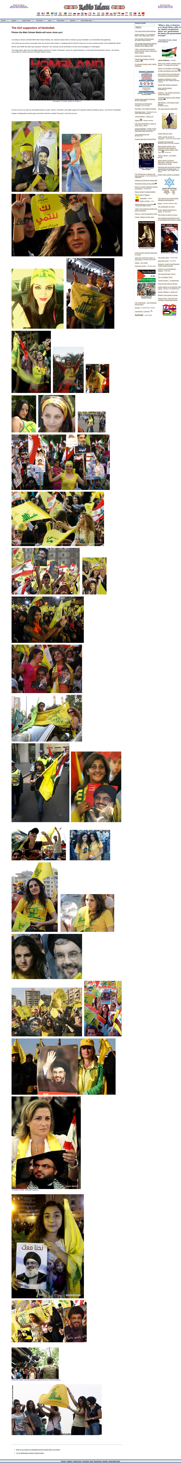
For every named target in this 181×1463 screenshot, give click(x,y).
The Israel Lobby (163, 257)
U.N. (167, 193)
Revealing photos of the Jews (145, 183)
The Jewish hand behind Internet (146, 43)
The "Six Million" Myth (165, 277)
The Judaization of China (166, 207)
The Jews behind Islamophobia (145, 31)
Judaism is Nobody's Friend (167, 79)
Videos (137, 120)
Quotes (137, 308)
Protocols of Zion (140, 266)
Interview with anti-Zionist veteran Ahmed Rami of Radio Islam (169, 168)
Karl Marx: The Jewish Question (145, 109)
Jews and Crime (163, 261)
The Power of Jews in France (167, 215)
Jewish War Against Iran (143, 56)
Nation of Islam (145, 201)
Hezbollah (143, 198)
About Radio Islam (86, 20)
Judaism (14, 20)
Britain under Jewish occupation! (168, 175)
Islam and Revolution (165, 88)
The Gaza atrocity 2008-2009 (167, 109)
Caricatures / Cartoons (142, 311)
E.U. (174, 193)
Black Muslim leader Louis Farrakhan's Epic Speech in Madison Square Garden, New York (168, 149)
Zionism (3, 20)
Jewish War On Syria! (165, 133)
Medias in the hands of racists (168, 295)
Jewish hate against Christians (145, 99)
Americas (166, 191)
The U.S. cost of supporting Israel (146, 214)
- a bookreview (168, 280)
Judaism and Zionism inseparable (146, 180)
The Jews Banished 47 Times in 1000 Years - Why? (145, 124)
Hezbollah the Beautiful (165, 142)
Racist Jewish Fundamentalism (145, 192)
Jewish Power (26, 20)
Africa (173, 192)
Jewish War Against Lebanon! (168, 85)
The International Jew (142, 134)
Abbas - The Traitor (141, 263)
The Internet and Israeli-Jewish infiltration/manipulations (168, 199)
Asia (173, 191)
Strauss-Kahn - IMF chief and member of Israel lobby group (167, 299)
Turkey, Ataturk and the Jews (144, 217)
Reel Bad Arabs (140, 112)
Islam (49, 20)
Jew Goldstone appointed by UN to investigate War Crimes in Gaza (169, 219)
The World (39, 20)
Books (160, 203)
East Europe (173, 190)
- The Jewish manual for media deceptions (169, 93)
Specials (72, 20)
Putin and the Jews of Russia (167, 284)
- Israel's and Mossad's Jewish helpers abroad (168, 265)
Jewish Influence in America (144, 204)
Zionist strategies (140, 129)
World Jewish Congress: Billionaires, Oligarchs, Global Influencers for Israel (168, 162)
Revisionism (60, 20)
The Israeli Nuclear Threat (166, 274)
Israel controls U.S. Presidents (145, 34)
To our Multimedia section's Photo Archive (30, 1453)
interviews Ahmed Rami (145, 139)
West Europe (165, 190)
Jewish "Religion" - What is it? (168, 292)
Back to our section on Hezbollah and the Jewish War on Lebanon (38, 1449)
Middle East (167, 192)
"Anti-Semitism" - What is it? (144, 116)
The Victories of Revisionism (144, 39)
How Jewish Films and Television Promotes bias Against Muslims (169, 75)
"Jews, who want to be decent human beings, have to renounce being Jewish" (146, 51)
